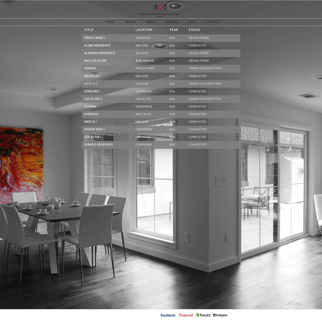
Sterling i (92, 91)
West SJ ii (91, 84)
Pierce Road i (94, 38)
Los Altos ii (93, 99)
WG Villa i (91, 76)
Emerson (91, 114)
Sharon (90, 68)
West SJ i (90, 122)
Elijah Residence (97, 45)
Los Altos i (92, 137)
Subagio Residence (98, 144)
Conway (90, 106)
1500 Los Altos (95, 61)
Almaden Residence (99, 53)
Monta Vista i (94, 129)
